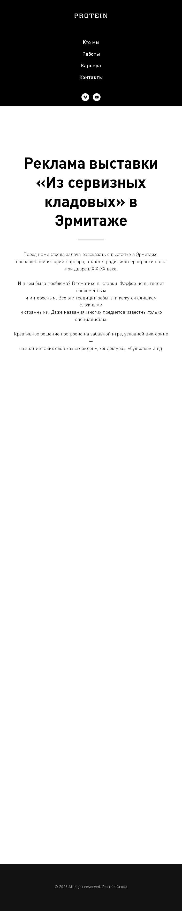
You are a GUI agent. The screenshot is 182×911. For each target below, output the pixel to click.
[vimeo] (85, 97)
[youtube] (97, 97)
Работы (91, 54)
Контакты (91, 77)
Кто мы (91, 42)
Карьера (91, 65)
